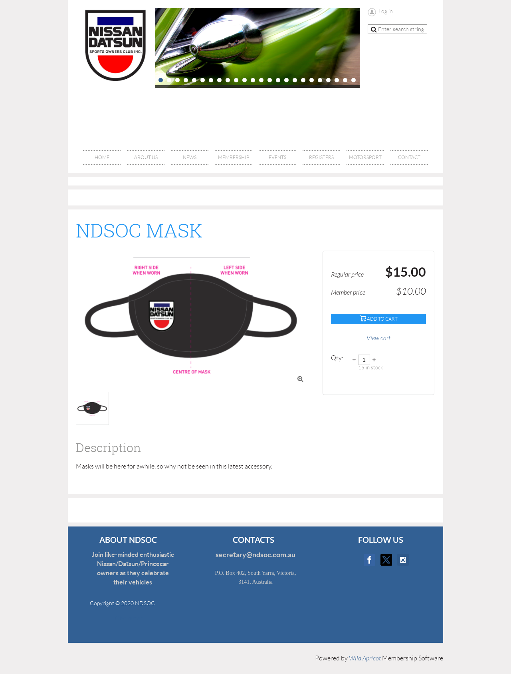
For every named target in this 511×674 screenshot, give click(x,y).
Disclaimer (123, 618)
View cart (378, 338)
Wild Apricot (365, 658)
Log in (385, 11)
